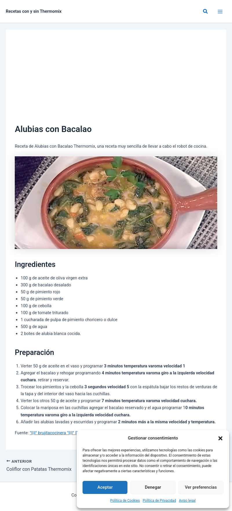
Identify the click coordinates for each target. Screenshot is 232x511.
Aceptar (105, 487)
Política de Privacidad (159, 501)
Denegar (153, 487)
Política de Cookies (125, 501)
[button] (220, 438)
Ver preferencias (201, 487)
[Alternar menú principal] (220, 12)
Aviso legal (187, 501)
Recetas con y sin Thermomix (34, 11)
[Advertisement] (116, 79)
